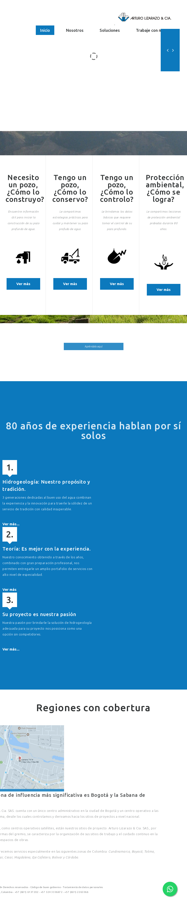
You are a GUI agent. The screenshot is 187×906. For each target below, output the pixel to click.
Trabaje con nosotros (156, 30)
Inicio (45, 30)
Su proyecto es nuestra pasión (39, 614)
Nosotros (75, 30)
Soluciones (110, 30)
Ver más (19, 284)
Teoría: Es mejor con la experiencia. (46, 549)
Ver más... (10, 524)
